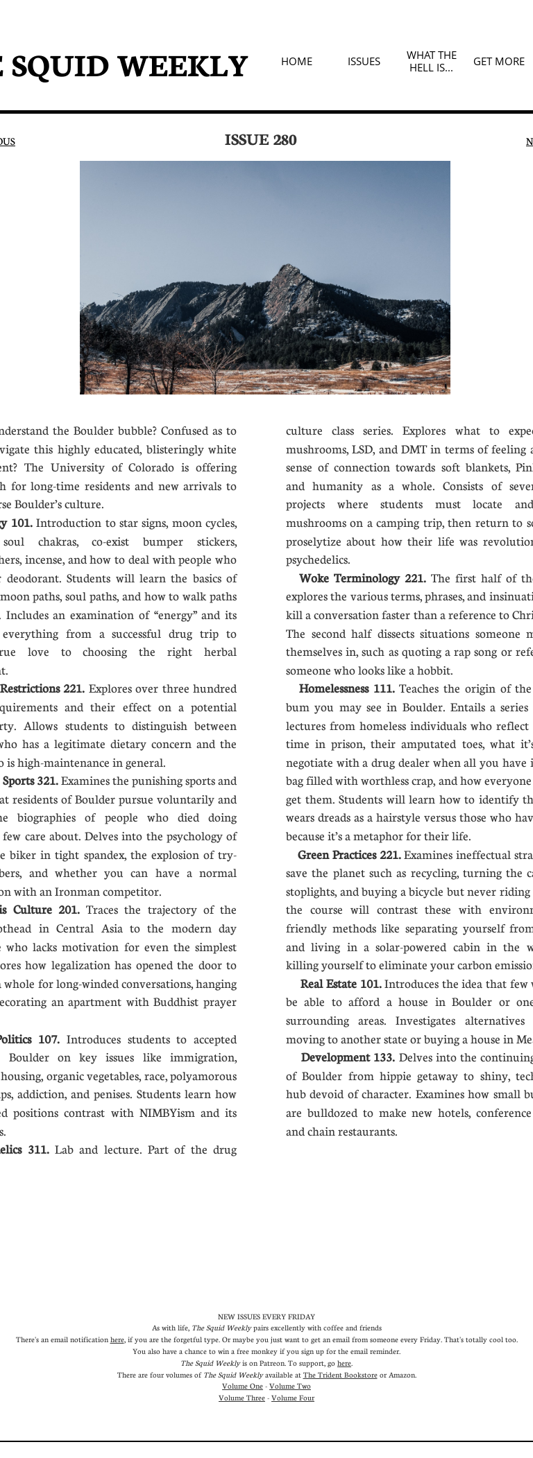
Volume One (242, 1385)
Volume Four (292, 1397)
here (117, 1339)
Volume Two (290, 1385)
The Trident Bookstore (340, 1374)
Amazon (402, 1374)
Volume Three (242, 1397)
